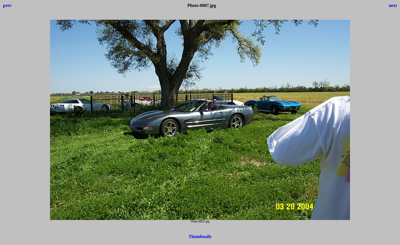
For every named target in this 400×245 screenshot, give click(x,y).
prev (7, 5)
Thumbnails (200, 236)
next (393, 5)
